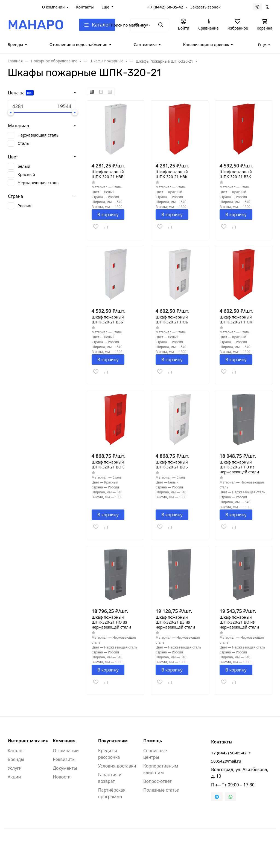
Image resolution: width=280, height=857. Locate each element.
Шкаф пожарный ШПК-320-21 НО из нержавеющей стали (111, 622)
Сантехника (145, 44)
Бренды (15, 44)
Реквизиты (64, 759)
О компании (53, 7)
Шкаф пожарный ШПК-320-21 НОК (236, 320)
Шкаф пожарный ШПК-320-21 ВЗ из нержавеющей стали (175, 622)
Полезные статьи (161, 790)
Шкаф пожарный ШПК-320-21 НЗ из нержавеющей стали (239, 467)
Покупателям (113, 741)
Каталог (16, 751)
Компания (64, 741)
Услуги (15, 768)
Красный (26, 174)
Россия (24, 205)
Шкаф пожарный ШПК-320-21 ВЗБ (108, 320)
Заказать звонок (205, 7)
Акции (14, 777)
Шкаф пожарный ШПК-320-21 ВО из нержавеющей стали (239, 622)
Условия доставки (117, 766)
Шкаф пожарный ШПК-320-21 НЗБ (108, 174)
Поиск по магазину (128, 25)
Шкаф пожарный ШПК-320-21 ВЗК (236, 174)
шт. (29, 93)
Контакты (85, 7)
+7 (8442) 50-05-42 (165, 7)
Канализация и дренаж (206, 44)
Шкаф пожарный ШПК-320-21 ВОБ (172, 465)
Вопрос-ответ (157, 781)
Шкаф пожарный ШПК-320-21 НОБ (172, 320)
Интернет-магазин (28, 741)
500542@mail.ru (226, 761)
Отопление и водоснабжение (78, 44)
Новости (62, 777)
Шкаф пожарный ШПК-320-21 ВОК (108, 465)
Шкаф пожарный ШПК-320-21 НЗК (172, 174)
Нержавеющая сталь (38, 135)
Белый (24, 166)
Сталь (23, 143)
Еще (105, 7)
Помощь (152, 741)
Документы (65, 768)
